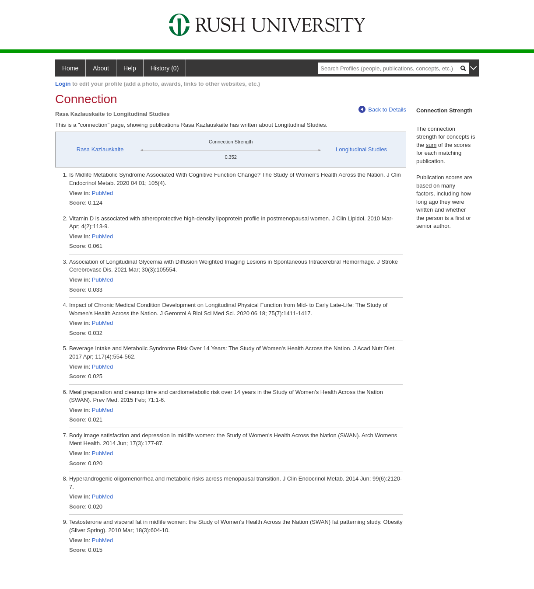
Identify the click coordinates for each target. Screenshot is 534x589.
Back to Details (382, 109)
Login (62, 83)
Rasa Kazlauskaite (100, 149)
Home (70, 68)
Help (129, 68)
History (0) (165, 68)
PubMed (102, 193)
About (101, 68)
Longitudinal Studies (361, 149)
